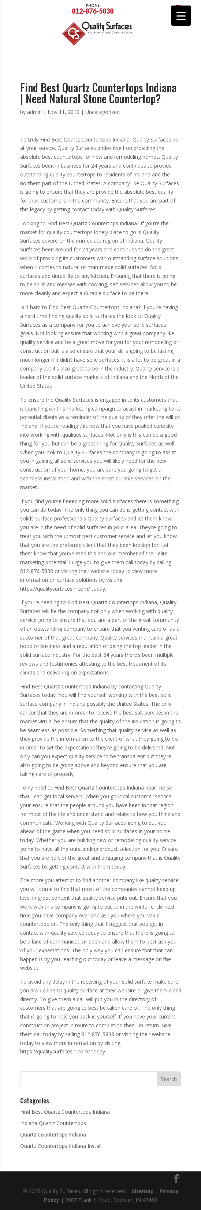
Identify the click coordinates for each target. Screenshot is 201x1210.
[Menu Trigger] (181, 16)
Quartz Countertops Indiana (53, 1134)
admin (34, 111)
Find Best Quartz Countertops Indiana (65, 1111)
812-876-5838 (92, 8)
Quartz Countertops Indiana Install (60, 1145)
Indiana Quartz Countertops (53, 1123)
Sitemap (143, 1191)
